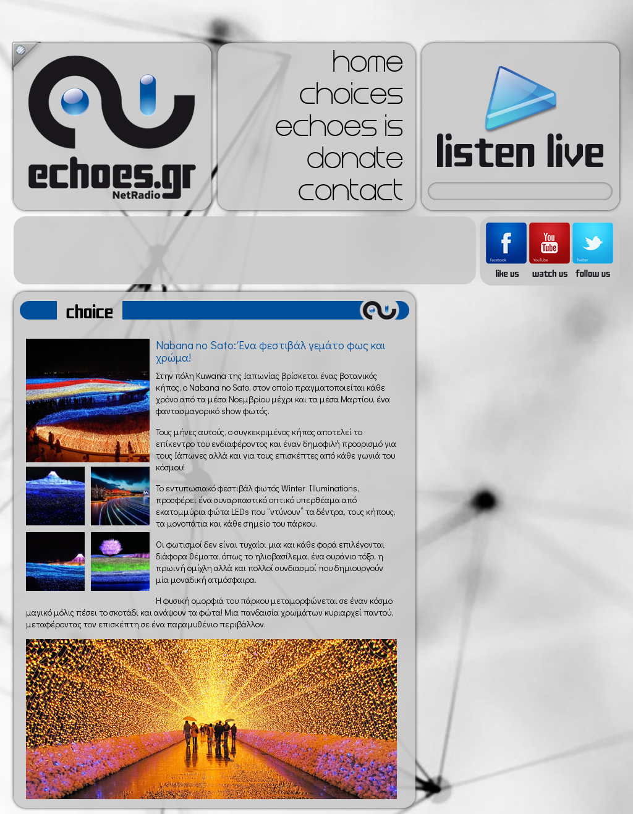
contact (350, 194)
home (368, 65)
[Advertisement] (245, 250)
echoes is (339, 129)
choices (351, 97)
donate (355, 161)
